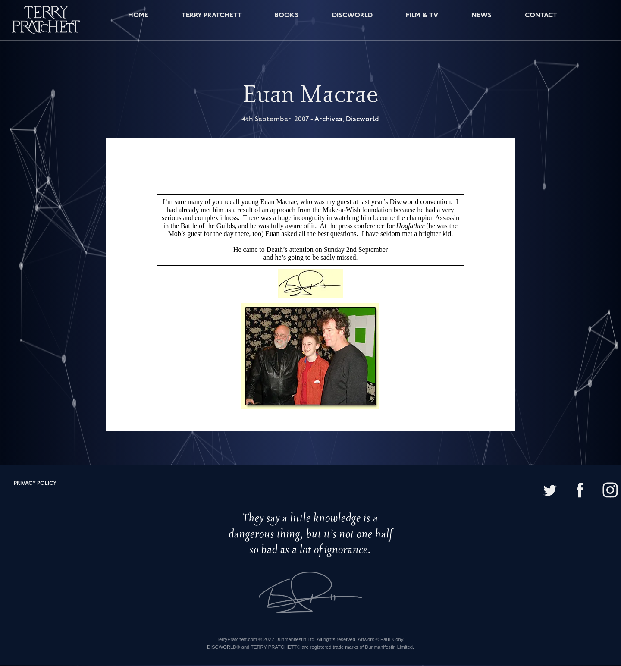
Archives (328, 119)
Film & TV (422, 21)
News (481, 21)
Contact (539, 21)
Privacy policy (35, 484)
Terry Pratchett (210, 21)
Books (286, 21)
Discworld (351, 21)
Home (136, 21)
